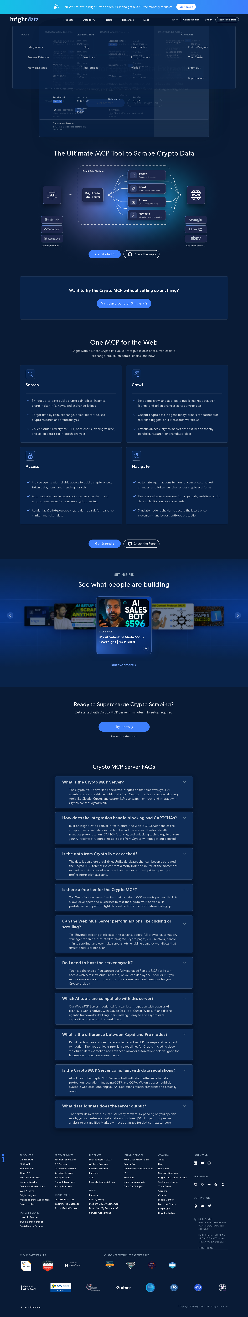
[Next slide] (238, 615)
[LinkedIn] (195, 1163)
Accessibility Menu (30, 1307)
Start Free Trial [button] (227, 19)
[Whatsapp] (195, 1206)
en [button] (175, 19)
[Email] (202, 1206)
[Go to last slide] (10, 615)
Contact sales (191, 19)
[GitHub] (209, 1163)
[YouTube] (202, 1163)
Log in (208, 19)
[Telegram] (209, 1206)
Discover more (123, 665)
